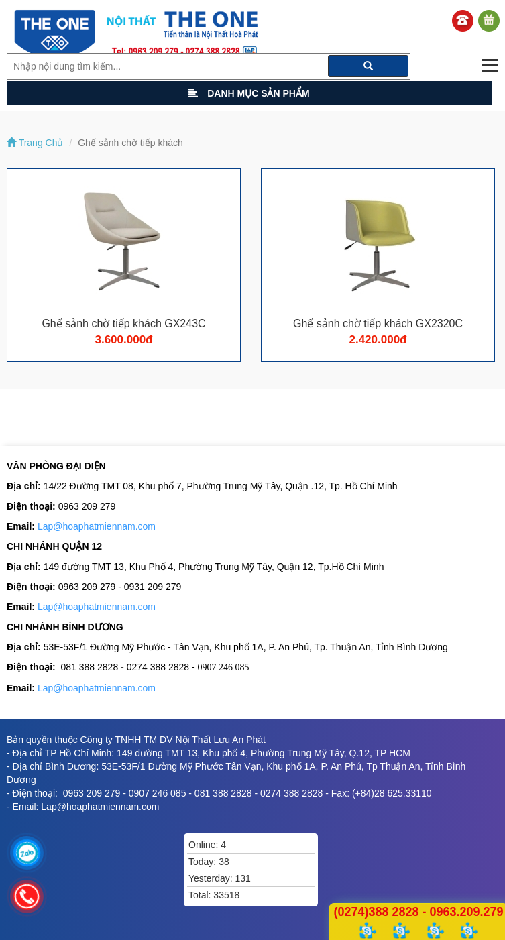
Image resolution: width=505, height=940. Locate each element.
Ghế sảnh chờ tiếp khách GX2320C (378, 323)
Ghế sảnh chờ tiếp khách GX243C (123, 323)
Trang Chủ (35, 142)
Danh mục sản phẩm (248, 93)
